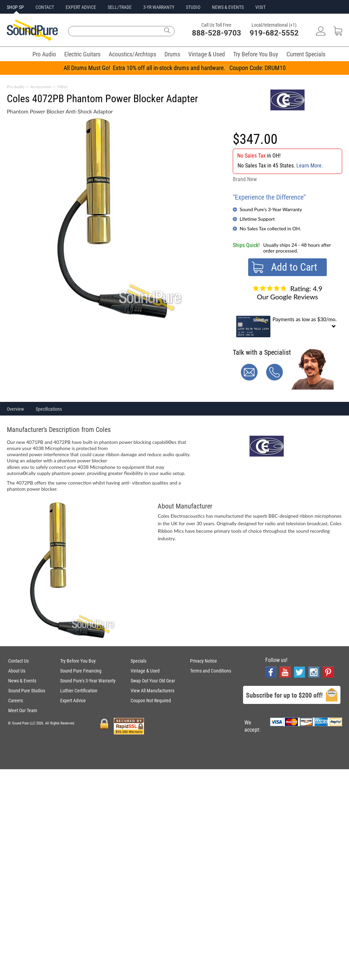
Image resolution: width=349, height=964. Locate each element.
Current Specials (305, 54)
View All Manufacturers (152, 690)
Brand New (245, 179)
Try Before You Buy (255, 54)
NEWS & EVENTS (228, 7)
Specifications (49, 409)
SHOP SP (15, 7)
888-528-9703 (216, 33)
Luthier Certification (78, 690)
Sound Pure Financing (81, 671)
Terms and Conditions (210, 671)
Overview (15, 409)
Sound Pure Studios (26, 690)
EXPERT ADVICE (81, 7)
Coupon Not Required (151, 700)
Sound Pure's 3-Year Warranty (271, 209)
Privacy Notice (203, 661)
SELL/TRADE (120, 7)
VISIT (260, 7)
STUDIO (193, 7)
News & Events (22, 680)
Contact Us (18, 661)
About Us (16, 671)
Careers (15, 700)
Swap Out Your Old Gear (153, 680)
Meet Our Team (22, 710)
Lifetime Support (257, 219)
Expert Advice (73, 700)
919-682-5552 (274, 33)
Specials (138, 661)
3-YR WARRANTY (158, 7)
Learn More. (309, 165)
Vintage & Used (206, 54)
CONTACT (45, 7)
